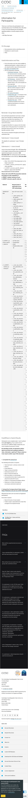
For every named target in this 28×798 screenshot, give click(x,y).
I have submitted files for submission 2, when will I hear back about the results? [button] (13, 553)
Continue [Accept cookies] (3, 795)
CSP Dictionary (11, 79)
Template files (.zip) (12, 99)
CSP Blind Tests (19, 10)
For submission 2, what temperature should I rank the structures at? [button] (12, 655)
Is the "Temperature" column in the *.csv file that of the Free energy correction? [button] (12, 645)
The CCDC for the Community (8, 8)
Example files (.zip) (12, 94)
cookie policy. (11, 792)
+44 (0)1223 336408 (7, 688)
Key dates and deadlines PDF (12, 68)
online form (14, 459)
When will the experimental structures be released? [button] (12, 544)
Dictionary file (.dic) (12, 86)
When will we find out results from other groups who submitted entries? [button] (11, 562)
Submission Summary (13, 72)
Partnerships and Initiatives (7, 10)
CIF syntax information (13, 92)
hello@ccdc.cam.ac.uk (16, 718)
